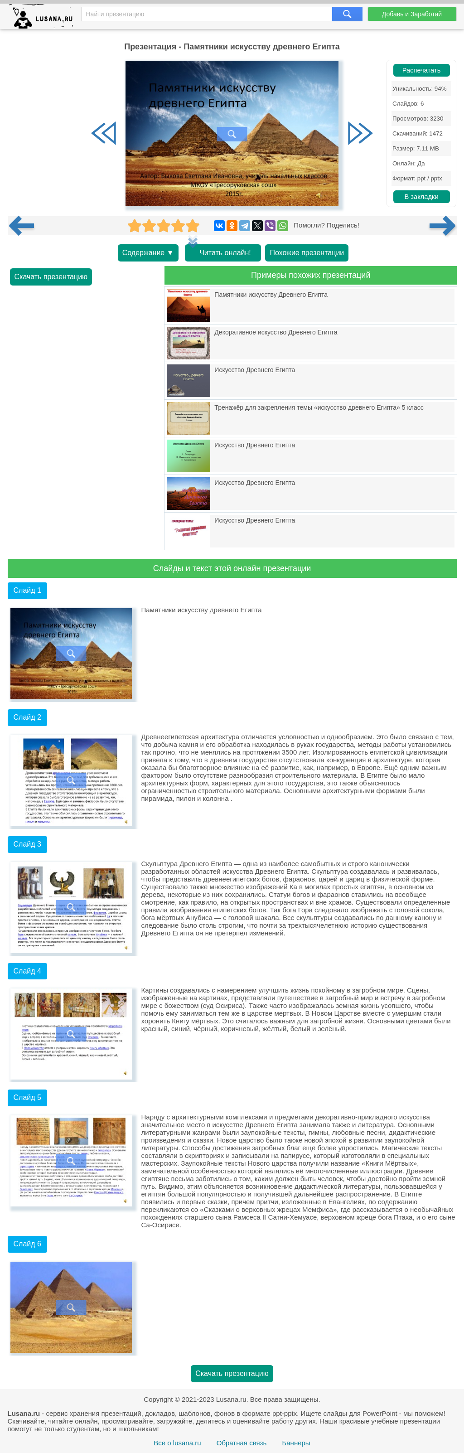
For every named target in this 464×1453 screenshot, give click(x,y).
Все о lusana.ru (177, 1443)
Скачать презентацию (51, 277)
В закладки (421, 196)
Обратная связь (242, 1443)
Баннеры (296, 1443)
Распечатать (421, 70)
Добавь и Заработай (412, 14)
